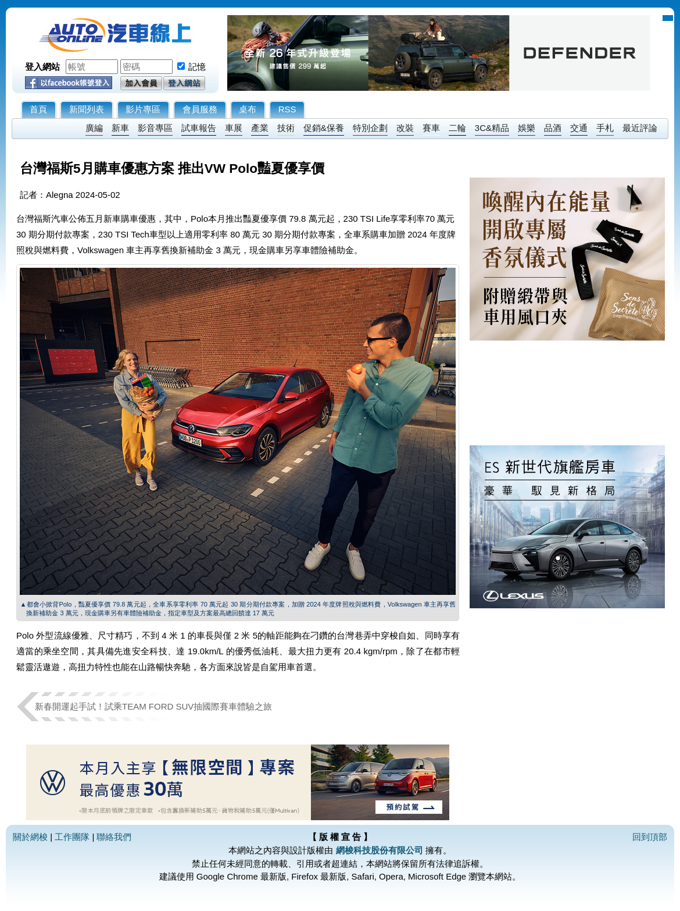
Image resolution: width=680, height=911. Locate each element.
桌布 (247, 109)
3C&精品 (492, 128)
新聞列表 (86, 109)
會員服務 (199, 109)
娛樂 (526, 128)
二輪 (457, 128)
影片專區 (143, 109)
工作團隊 (72, 837)
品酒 (552, 128)
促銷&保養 (323, 128)
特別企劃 (370, 128)
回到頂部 (649, 837)
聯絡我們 (113, 837)
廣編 (94, 128)
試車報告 (198, 128)
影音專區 (155, 128)
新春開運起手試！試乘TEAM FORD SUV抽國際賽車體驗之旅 (153, 706)
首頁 (38, 109)
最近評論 (639, 128)
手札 (605, 128)
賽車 (431, 128)
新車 (120, 128)
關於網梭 (30, 837)
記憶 (197, 67)
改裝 (405, 128)
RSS (287, 109)
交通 (579, 128)
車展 (233, 128)
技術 (286, 128)
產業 (260, 128)
